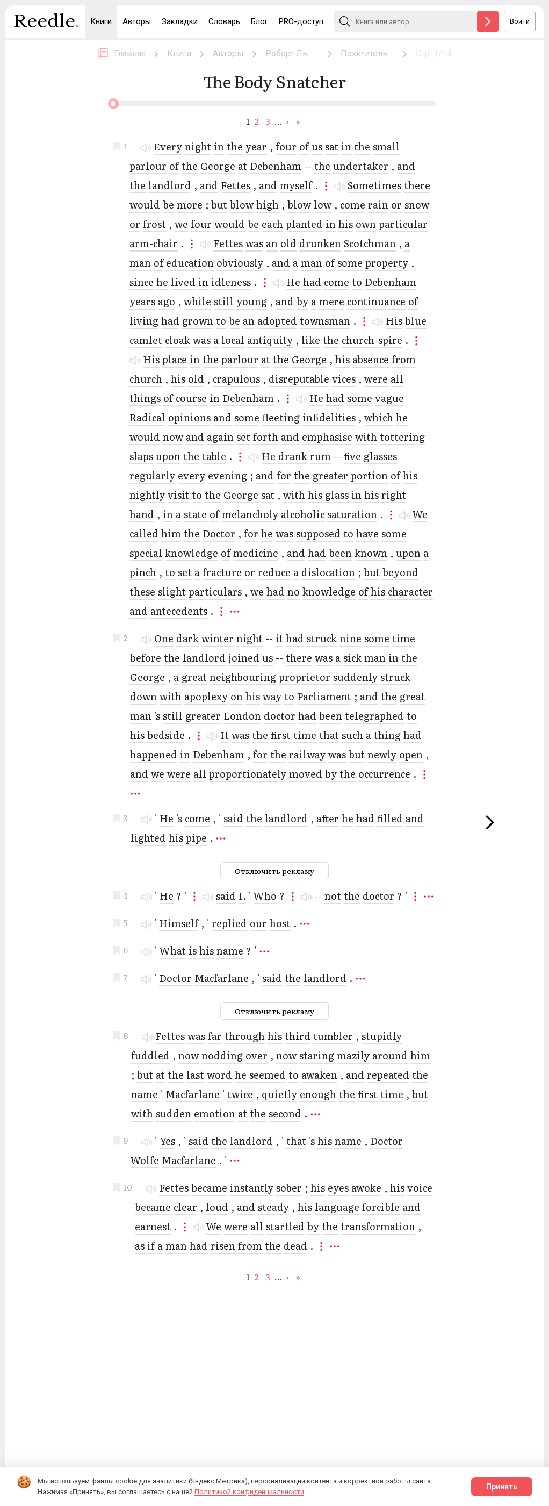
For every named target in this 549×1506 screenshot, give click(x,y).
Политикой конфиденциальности (249, 1492)
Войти (520, 21)
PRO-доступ (301, 21)
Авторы (136, 21)
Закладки (180, 21)
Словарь (224, 21)
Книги (101, 21)
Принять (501, 1486)
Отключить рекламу (274, 870)
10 (127, 1185)
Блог (259, 21)
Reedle (46, 24)
